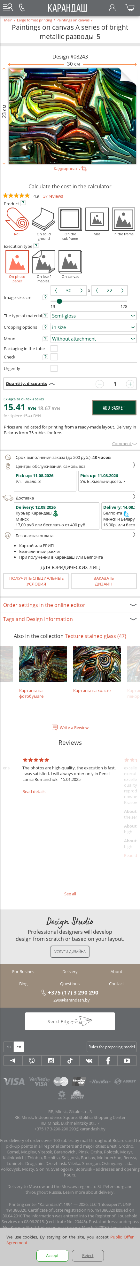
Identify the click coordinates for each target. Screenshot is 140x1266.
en (19, 1047)
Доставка (69, 498)
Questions (70, 984)
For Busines (23, 971)
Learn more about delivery (88, 1192)
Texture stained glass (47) (95, 636)
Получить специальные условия (36, 581)
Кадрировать (70, 168)
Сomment (124, 443)
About (116, 971)
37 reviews (53, 196)
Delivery (70, 971)
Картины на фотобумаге (43, 672)
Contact (116, 984)
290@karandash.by (71, 1000)
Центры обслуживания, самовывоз (69, 466)
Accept (52, 1255)
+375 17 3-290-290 (51, 1129)
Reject (88, 1255)
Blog (23, 984)
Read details (33, 791)
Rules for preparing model (112, 1047)
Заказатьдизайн (104, 581)
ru (9, 1047)
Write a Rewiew (74, 727)
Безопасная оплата (69, 536)
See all (70, 894)
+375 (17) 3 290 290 (73, 992)
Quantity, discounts (26, 383)
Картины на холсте (97, 669)
